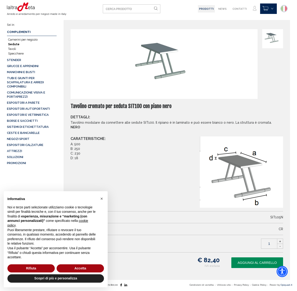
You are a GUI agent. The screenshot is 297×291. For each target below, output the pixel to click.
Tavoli (12, 49)
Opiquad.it (286, 285)
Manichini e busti (21, 72)
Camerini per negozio (23, 39)
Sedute (13, 44)
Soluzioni (15, 157)
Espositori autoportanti (28, 108)
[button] (101, 198)
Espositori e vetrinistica (28, 114)
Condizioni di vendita (202, 285)
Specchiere (16, 53)
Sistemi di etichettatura (28, 127)
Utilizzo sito (224, 285)
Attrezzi (14, 151)
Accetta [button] (80, 268)
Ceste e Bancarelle (23, 133)
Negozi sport (18, 139)
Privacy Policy (241, 285)
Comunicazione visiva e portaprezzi (26, 94)
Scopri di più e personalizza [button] (55, 278)
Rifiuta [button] (31, 268)
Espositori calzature (25, 145)
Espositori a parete (23, 102)
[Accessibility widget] (282, 271)
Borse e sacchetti (22, 121)
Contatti (239, 8)
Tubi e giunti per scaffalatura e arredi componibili (25, 82)
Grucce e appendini (23, 66)
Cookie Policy (259, 285)
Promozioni (16, 163)
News (222, 8)
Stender (14, 60)
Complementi (19, 32)
